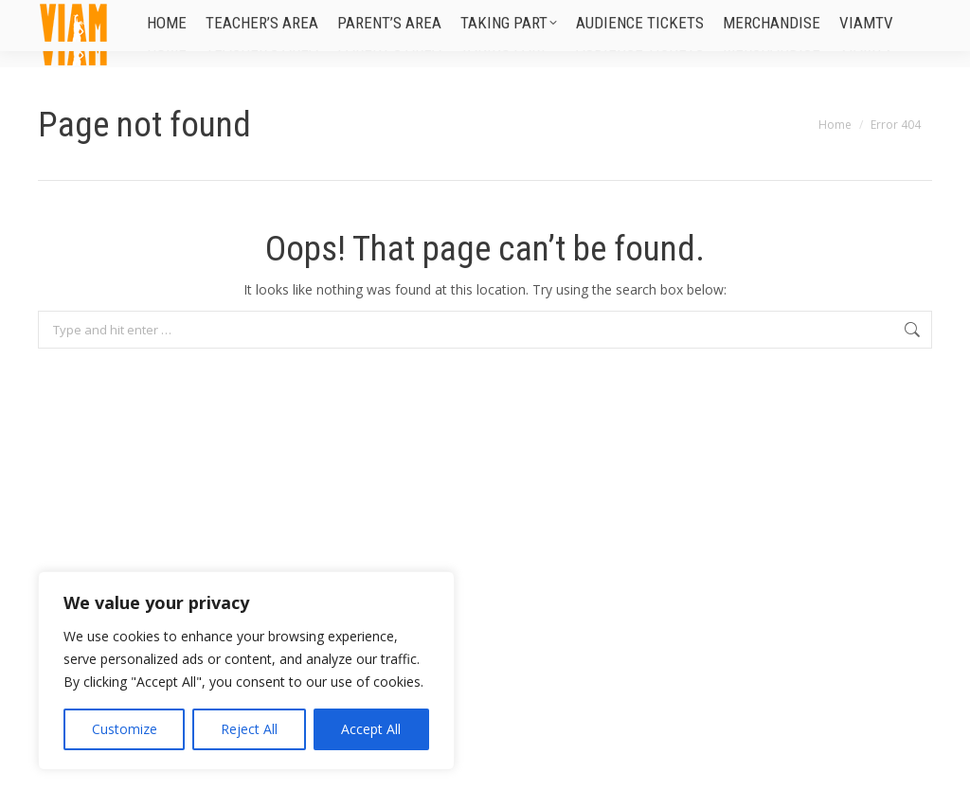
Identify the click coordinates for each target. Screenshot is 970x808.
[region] (246, 670)
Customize (124, 729)
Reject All (249, 729)
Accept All (371, 729)
